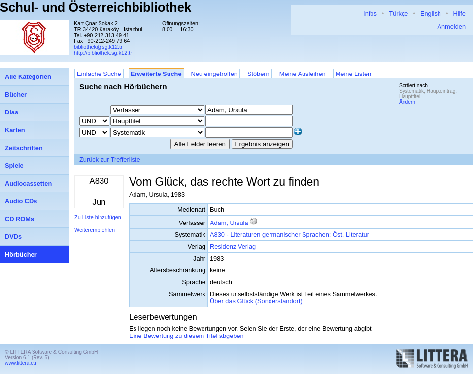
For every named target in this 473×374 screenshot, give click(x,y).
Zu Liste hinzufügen (97, 217)
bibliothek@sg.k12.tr (98, 47)
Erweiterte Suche (156, 73)
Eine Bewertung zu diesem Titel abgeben (186, 335)
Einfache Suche (99, 73)
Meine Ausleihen (302, 73)
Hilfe (459, 13)
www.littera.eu (20, 363)
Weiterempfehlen (94, 230)
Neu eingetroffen (214, 73)
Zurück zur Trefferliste (109, 159)
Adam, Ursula (229, 222)
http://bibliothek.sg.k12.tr (103, 53)
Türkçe (398, 13)
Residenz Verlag (233, 246)
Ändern (407, 102)
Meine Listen (354, 73)
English (430, 13)
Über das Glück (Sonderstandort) (256, 301)
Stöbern (258, 73)
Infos (370, 13)
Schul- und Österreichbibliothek (95, 7)
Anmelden (451, 26)
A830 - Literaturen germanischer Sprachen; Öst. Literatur (289, 234)
